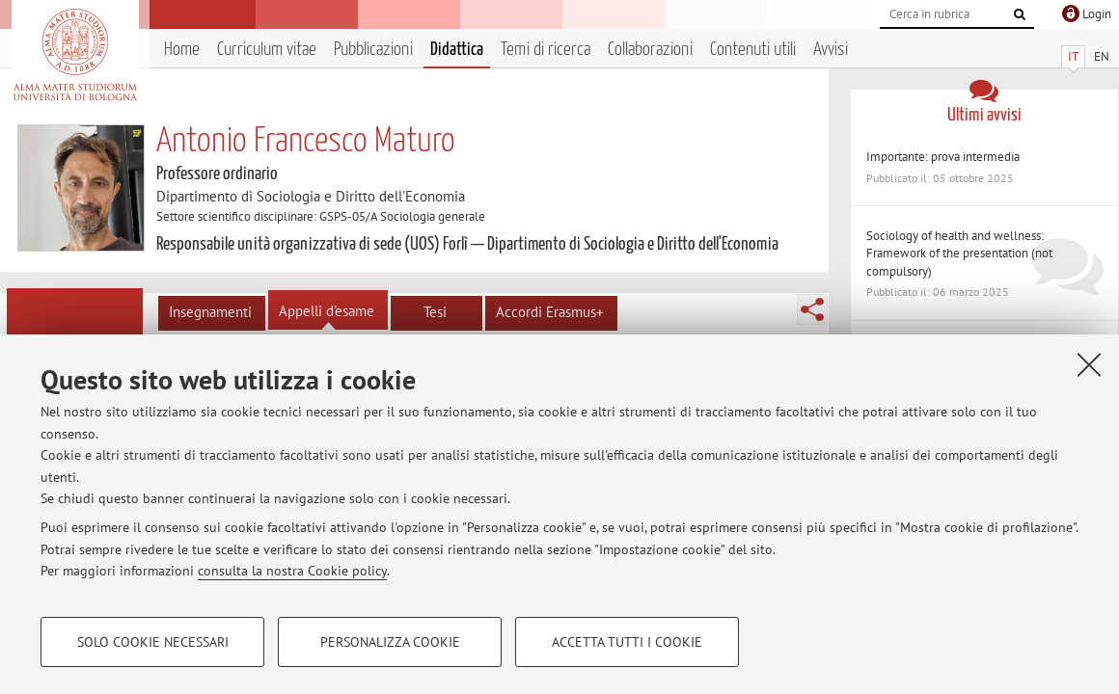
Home (182, 49)
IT (1073, 56)
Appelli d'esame (326, 311)
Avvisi (830, 49)
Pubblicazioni (373, 49)
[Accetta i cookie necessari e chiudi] (1089, 364)
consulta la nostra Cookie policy (292, 570)
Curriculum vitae (266, 49)
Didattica (456, 49)
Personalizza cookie (390, 642)
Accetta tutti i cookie (627, 642)
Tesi (435, 312)
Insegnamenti (210, 312)
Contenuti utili (753, 49)
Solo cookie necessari (153, 642)
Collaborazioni (650, 49)
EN (1101, 56)
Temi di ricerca (545, 49)
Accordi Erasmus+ (550, 312)
